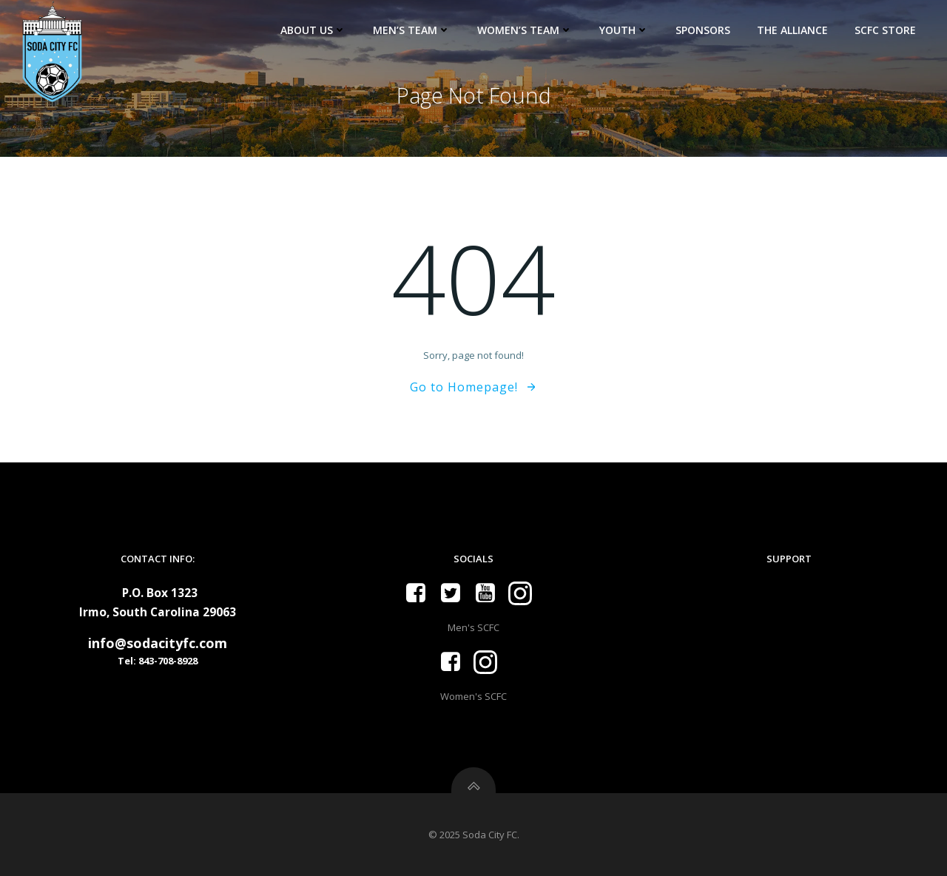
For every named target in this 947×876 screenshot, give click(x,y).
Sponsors (702, 30)
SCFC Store (885, 30)
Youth (624, 30)
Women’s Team (525, 30)
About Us (313, 30)
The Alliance (792, 30)
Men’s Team (412, 30)
